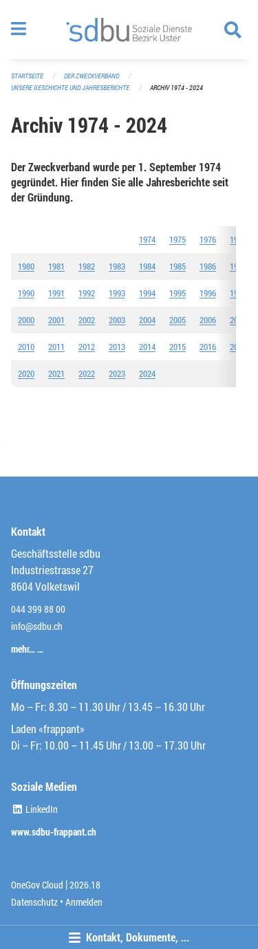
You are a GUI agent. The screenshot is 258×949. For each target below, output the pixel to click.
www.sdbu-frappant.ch (53, 831)
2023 (117, 373)
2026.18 (84, 884)
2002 (86, 319)
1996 (208, 292)
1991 (56, 292)
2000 (26, 319)
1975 (177, 239)
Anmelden (84, 901)
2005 (177, 319)
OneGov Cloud (37, 884)
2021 (56, 373)
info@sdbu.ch (37, 626)
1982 (86, 266)
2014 (147, 346)
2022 (86, 373)
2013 (117, 346)
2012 (86, 346)
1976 (208, 239)
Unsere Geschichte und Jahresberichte (70, 87)
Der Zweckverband (91, 76)
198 (206, 266)
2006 (208, 319)
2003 (117, 319)
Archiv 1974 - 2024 (176, 87)
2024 (147, 373)
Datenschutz (34, 901)
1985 (177, 266)
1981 (56, 266)
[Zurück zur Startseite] (129, 29)
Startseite (27, 76)
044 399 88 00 (38, 608)
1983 (117, 266)
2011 (56, 346)
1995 (177, 292)
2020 (26, 373)
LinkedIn (34, 809)
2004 (147, 319)
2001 (56, 319)
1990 (26, 292)
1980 (26, 266)
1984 (147, 266)
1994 (147, 292)
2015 (177, 346)
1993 (117, 292)
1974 (147, 239)
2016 (208, 346)
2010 (26, 346)
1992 (86, 292)
